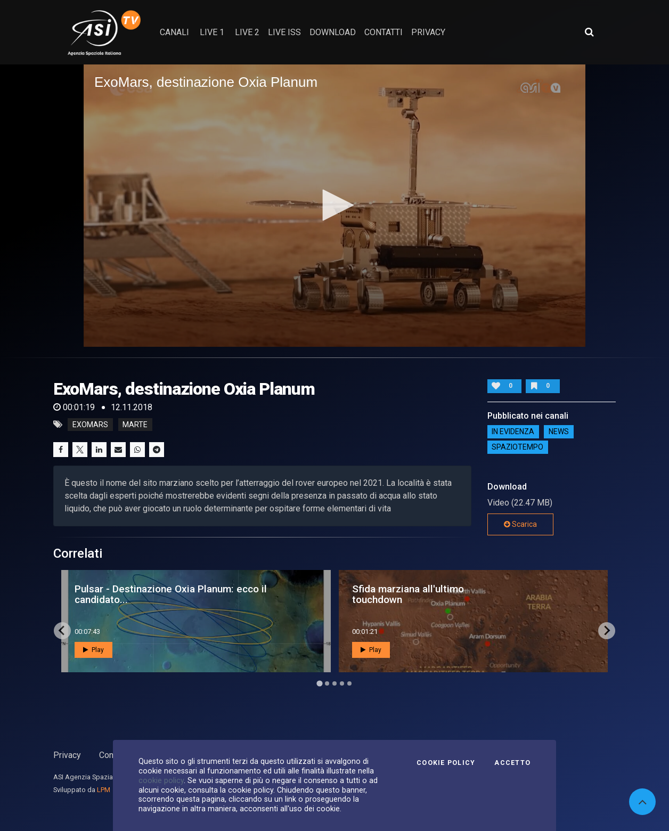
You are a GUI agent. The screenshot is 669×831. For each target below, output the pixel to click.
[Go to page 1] (319, 683)
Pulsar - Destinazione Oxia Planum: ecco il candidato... (171, 594)
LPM (103, 790)
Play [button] (93, 650)
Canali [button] (174, 32)
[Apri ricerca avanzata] (589, 32)
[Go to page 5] (349, 683)
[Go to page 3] (334, 683)
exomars (90, 424)
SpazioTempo (517, 447)
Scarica (520, 524)
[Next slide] (606, 630)
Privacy (67, 755)
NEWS (559, 431)
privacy (428, 32)
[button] (334, 205)
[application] (334, 205)
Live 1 (212, 32)
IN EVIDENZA (513, 431)
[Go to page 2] (327, 683)
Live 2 (247, 32)
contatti (383, 32)
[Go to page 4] (342, 683)
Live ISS (284, 32)
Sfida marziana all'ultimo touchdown (408, 594)
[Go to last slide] (62, 630)
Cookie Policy (446, 763)
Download (332, 32)
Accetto (512, 763)
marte (135, 424)
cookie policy (161, 780)
